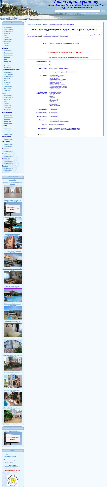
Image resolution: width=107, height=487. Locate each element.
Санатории (7, 43)
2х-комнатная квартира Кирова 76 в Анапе (12, 269)
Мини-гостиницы (8, 29)
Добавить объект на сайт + (90, 13)
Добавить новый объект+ (12, 470)
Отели (5, 35)
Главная (29, 24)
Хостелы (6, 45)
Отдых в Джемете (37, 24)
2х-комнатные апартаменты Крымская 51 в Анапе (12, 234)
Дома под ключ (8, 170)
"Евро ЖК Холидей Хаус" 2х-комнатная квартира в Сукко (12, 322)
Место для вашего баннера (12, 431)
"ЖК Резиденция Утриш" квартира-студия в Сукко (12, 356)
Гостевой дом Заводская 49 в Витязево (12, 391)
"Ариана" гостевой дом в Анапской (12, 339)
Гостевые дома (8, 27)
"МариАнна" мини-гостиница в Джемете (12, 252)
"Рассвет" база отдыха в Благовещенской (12, 287)
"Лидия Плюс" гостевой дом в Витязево (12, 408)
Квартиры (6, 37)
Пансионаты (7, 41)
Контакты (6, 454)
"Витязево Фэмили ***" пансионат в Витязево (12, 183)
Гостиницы (7, 33)
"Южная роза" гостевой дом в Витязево (12, 373)
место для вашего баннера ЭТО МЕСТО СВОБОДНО (12, 200)
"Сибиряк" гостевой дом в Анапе (12, 217)
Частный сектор (8, 31)
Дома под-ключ (8, 39)
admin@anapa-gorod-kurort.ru (12, 466)
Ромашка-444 (12, 180)
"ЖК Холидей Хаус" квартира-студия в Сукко (12, 304)
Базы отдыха (7, 61)
